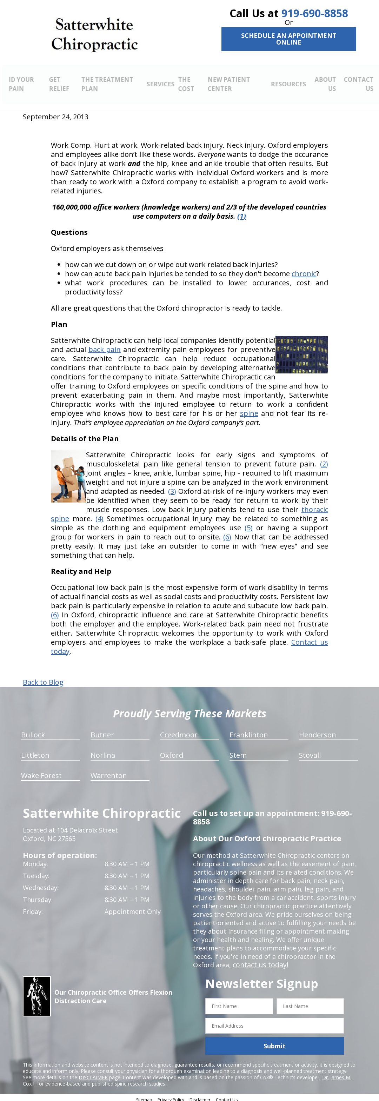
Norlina (103, 751)
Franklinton (249, 731)
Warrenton (109, 771)
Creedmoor (179, 731)
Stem (238, 751)
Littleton (35, 751)
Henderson (317, 731)
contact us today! (259, 961)
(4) (99, 514)
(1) (241, 212)
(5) (249, 524)
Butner (102, 731)
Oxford (171, 751)
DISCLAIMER (93, 1073)
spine (249, 409)
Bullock (33, 731)
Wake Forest (41, 771)
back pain (104, 345)
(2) (324, 460)
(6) (227, 533)
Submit (275, 1042)
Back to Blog (43, 678)
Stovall (310, 751)
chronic (304, 269)
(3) (172, 487)
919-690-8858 (314, 13)
